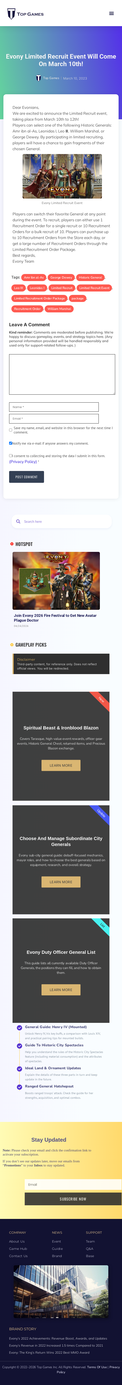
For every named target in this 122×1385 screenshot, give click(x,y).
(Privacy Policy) (23, 461)
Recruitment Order (27, 309)
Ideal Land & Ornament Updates (58, 1066)
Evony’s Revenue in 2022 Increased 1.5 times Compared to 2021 (56, 1345)
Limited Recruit (62, 288)
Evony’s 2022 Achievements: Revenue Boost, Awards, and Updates (58, 1338)
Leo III (18, 288)
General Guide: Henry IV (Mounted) (59, 1052)
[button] (111, 13)
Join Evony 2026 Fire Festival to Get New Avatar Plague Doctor (55, 618)
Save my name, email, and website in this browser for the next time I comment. (63, 430)
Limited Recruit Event (94, 288)
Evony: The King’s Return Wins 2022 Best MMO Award (49, 1352)
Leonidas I (37, 288)
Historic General (90, 277)
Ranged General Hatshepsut (57, 1072)
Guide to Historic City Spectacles (58, 1058)
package (78, 298)
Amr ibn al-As (34, 277)
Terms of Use (97, 1367)
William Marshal (59, 309)
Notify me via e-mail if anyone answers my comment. (48, 443)
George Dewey (61, 277)
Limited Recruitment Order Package (39, 298)
